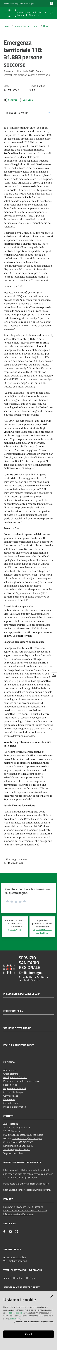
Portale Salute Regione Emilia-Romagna (19, 3)
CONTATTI (8, 1116)
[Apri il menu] (5, 13)
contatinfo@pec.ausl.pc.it (30, 1135)
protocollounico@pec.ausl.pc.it (27, 1138)
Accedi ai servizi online (14, 1257)
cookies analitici (15, 1312)
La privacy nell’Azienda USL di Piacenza (23, 1207)
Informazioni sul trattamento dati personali (25, 1210)
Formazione (9, 1099)
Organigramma (10, 1074)
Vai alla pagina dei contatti (16, 1149)
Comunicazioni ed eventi (26, 26)
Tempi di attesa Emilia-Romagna (19, 1278)
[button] (51, 13)
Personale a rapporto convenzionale (21, 1081)
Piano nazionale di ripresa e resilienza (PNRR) (26, 1183)
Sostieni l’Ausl (10, 1085)
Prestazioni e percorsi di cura (21, 993)
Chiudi (28, 1334)
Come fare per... (13, 1011)
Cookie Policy (14, 1318)
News (46, 26)
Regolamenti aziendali (14, 1088)
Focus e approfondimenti (18, 1045)
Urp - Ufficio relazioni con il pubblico (42, 931)
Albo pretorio (9, 1070)
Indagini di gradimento (14, 1106)
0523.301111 (14, 930)
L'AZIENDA (9, 1062)
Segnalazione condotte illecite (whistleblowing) (27, 1190)
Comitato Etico (10, 1095)
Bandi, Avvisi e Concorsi (15, 1077)
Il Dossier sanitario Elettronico (18, 1214)
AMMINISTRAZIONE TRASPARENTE (22, 1162)
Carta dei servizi (11, 1103)
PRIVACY (8, 1199)
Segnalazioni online (13, 1153)
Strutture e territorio (17, 1028)
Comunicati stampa (13, 1092)
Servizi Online (12, 1249)
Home (7, 26)
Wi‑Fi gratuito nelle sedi (15, 1261)
